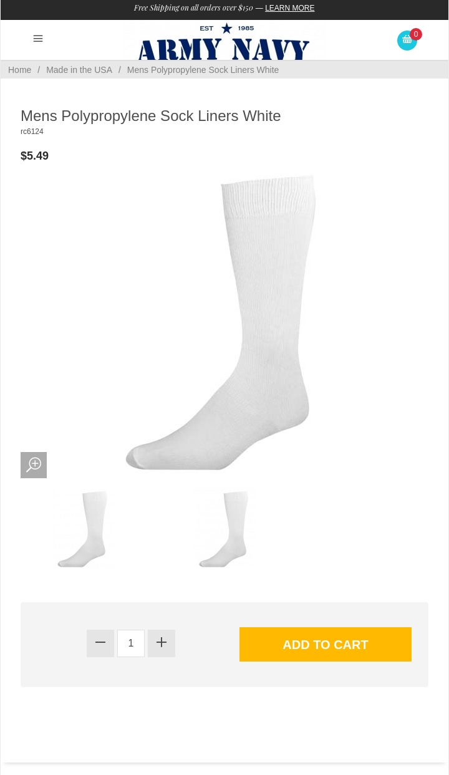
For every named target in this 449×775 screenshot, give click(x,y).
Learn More (289, 8)
